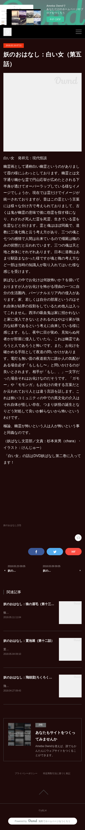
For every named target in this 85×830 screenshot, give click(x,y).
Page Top (42, 793)
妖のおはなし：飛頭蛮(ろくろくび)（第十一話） (37, 678)
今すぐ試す (55, 19)
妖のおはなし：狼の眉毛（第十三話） (30, 604)
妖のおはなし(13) (12, 525)
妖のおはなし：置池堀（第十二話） (28, 641)
